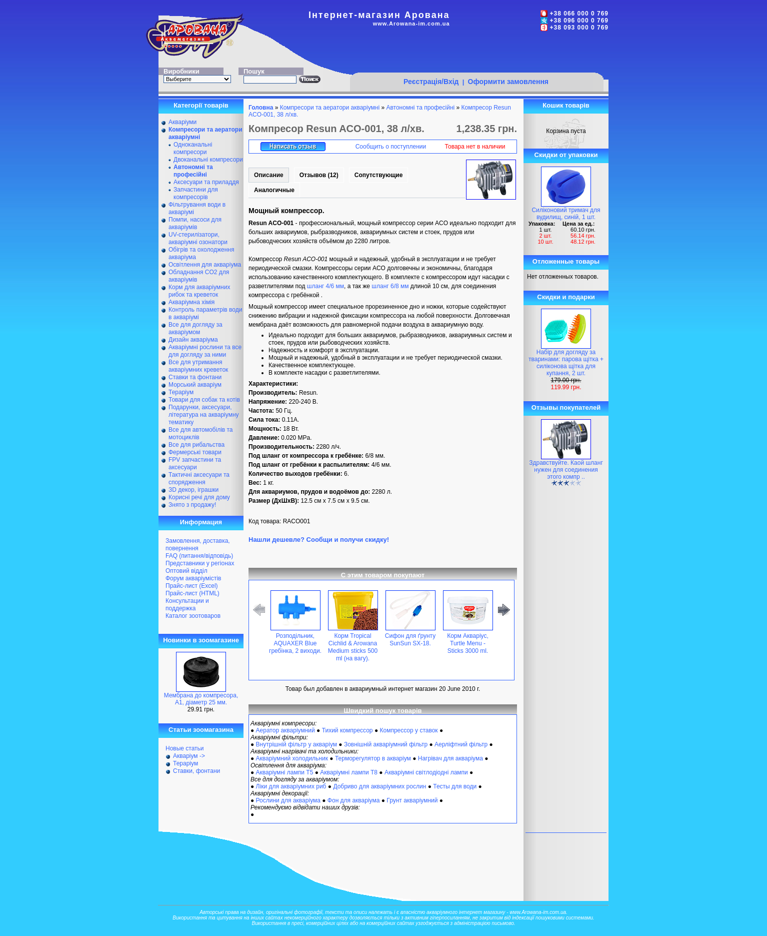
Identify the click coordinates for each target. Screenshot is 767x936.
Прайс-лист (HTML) (193, 593)
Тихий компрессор (347, 730)
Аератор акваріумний (285, 730)
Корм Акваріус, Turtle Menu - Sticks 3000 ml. (467, 643)
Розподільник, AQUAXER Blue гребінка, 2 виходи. (295, 643)
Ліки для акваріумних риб (291, 786)
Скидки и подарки (565, 297)
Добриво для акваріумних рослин (379, 786)
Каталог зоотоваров (193, 615)
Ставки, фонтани (196, 770)
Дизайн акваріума (193, 339)
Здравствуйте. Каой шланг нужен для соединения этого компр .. (566, 469)
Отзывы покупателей (566, 407)
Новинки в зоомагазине (201, 640)
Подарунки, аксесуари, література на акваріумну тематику (203, 415)
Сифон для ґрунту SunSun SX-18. (410, 639)
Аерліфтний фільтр (461, 744)
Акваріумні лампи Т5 (285, 772)
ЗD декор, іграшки (193, 489)
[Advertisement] (477, 54)
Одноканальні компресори (193, 148)
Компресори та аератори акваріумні (330, 107)
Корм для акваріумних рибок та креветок (199, 291)
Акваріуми (182, 122)
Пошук (254, 71)
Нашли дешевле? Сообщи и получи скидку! (318, 539)
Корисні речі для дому (199, 497)
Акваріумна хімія (191, 302)
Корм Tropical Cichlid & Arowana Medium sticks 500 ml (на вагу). (353, 647)
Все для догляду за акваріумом (195, 328)
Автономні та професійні (420, 107)
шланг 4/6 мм (325, 286)
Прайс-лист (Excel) (192, 585)
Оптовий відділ (187, 570)
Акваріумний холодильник (292, 758)
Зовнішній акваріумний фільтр (386, 744)
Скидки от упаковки (566, 155)
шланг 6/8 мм (390, 286)
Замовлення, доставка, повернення (198, 544)
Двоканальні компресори (208, 159)
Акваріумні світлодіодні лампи (426, 772)
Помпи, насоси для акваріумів (195, 223)
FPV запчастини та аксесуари (194, 463)
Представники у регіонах (200, 563)
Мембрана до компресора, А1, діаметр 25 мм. (201, 699)
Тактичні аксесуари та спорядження (199, 478)
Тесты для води (454, 786)
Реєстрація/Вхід (431, 82)
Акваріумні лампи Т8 (349, 772)
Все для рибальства (196, 444)
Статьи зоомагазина (201, 729)
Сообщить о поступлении (391, 146)
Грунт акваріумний (412, 800)
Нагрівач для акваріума (450, 758)
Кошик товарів (566, 105)
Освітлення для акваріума (204, 264)
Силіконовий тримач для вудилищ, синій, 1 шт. (566, 214)
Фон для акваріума (354, 800)
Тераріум (181, 392)
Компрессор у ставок (409, 730)
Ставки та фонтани (195, 377)
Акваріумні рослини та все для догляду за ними (205, 351)
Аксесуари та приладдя (206, 182)
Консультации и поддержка (187, 604)
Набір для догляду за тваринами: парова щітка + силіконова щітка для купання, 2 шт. (566, 363)
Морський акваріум (195, 384)
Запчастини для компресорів (196, 193)
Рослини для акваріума (288, 800)
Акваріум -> (189, 755)
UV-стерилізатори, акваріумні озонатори (198, 238)
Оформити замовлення (508, 82)
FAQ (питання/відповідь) (199, 555)
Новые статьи (185, 748)
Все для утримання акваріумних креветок (198, 366)
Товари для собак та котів (204, 399)
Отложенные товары (566, 261)
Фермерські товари (195, 452)
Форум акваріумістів (193, 578)
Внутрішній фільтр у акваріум (296, 744)
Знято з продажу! (192, 504)
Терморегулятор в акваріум (373, 758)
